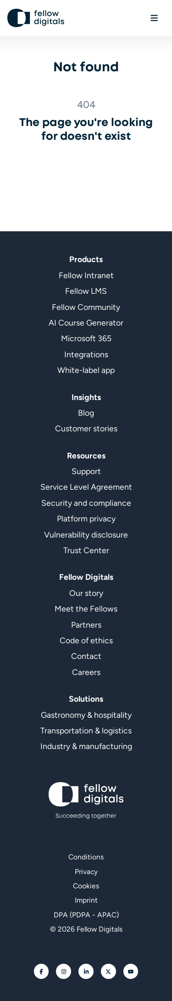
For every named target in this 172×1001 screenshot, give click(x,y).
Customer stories (86, 428)
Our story (86, 593)
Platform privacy (86, 518)
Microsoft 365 (86, 338)
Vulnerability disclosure (86, 534)
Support (86, 471)
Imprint (86, 900)
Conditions (86, 856)
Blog (86, 413)
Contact (86, 656)
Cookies (86, 885)
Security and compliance (86, 503)
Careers (86, 672)
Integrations (86, 354)
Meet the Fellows (86, 608)
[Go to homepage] (36, 18)
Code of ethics (86, 640)
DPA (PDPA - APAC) (86, 914)
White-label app (86, 370)
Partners (86, 624)
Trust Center (86, 550)
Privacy (86, 871)
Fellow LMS (86, 291)
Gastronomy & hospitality (86, 715)
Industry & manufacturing (86, 746)
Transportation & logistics (86, 730)
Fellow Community (86, 307)
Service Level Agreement (86, 487)
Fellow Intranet (86, 275)
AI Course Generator (86, 322)
